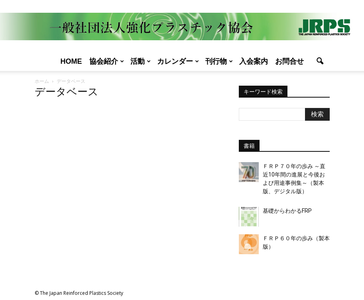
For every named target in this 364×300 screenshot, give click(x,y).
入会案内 (253, 61)
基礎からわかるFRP (287, 211)
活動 (140, 61)
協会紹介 (106, 61)
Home (71, 61)
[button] (320, 61)
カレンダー (178, 61)
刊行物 (219, 61)
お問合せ (289, 61)
